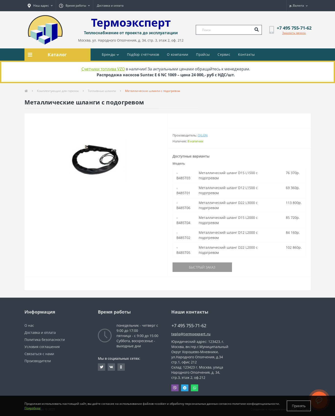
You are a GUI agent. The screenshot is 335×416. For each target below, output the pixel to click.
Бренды (110, 54)
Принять (299, 406)
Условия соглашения (42, 346)
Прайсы (203, 54)
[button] (40, 5)
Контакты (246, 54)
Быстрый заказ (202, 267)
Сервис (224, 54)
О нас (29, 325)
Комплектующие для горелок (58, 91)
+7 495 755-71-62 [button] (189, 325)
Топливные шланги (102, 91)
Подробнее (32, 408)
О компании (177, 54)
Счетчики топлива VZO (103, 69)
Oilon (203, 135)
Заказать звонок (294, 33)
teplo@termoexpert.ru (191, 334)
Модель (179, 163)
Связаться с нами (39, 353)
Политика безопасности (44, 339)
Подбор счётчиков (143, 54)
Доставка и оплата (110, 5)
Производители (37, 361)
